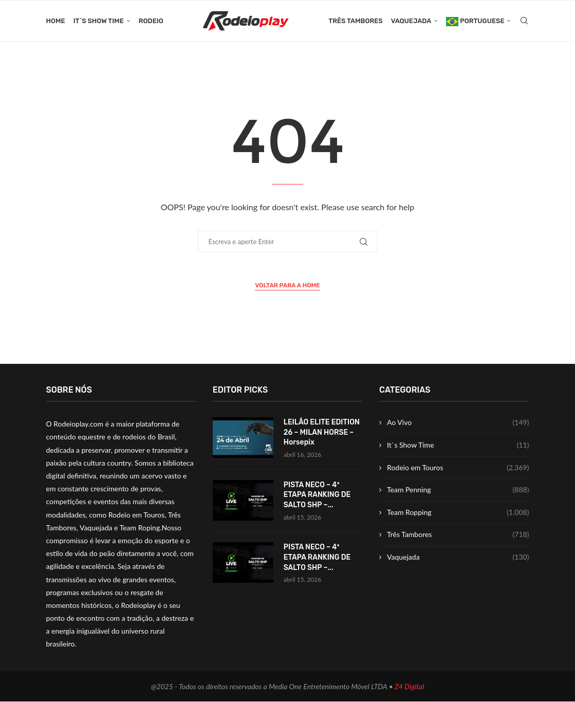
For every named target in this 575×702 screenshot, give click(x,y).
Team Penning (458, 490)
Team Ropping (458, 512)
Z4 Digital (409, 686)
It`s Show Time (98, 21)
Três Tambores (355, 21)
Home (55, 21)
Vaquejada (411, 21)
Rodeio (151, 21)
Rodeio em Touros (458, 468)
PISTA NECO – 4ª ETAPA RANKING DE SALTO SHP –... (317, 495)
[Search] (524, 21)
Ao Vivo (458, 423)
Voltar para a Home (287, 285)
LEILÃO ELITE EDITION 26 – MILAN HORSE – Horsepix (322, 432)
